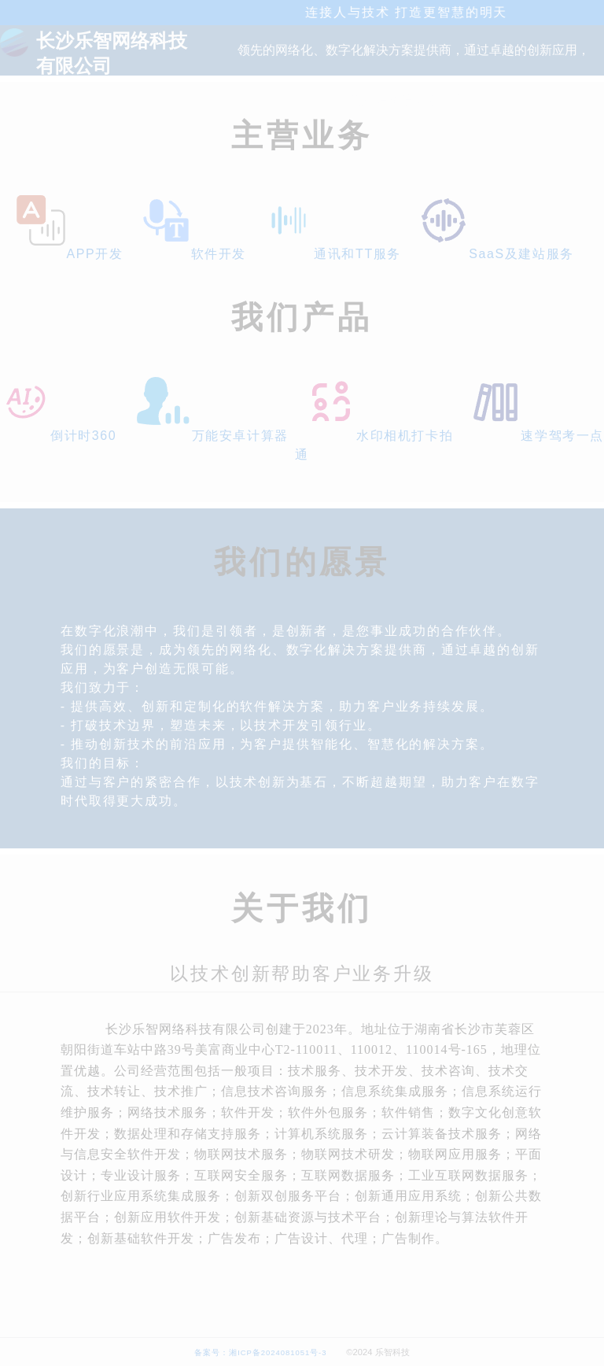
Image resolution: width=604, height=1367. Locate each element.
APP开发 (69, 253)
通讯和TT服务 (332, 253)
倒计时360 (58, 435)
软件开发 (193, 253)
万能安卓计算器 (211, 435)
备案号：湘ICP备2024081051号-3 (260, 1352)
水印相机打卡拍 (379, 435)
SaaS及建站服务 (496, 253)
